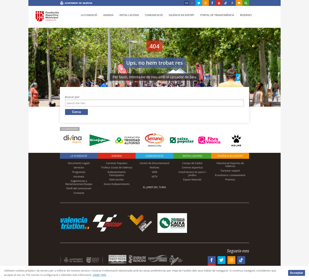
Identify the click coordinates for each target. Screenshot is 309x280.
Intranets (79, 177)
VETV (154, 177)
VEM (154, 173)
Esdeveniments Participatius (117, 174)
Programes (78, 173)
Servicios (79, 168)
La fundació (88, 18)
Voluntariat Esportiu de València (230, 165)
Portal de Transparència (213, 18)
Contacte (79, 193)
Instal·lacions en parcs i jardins (192, 174)
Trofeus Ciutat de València (116, 168)
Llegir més (129, 275)
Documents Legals (79, 164)
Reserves (242, 18)
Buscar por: (72, 97)
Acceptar (296, 272)
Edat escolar (116, 180)
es (192, 3)
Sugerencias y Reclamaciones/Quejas (78, 183)
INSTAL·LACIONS (192, 156)
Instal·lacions (127, 18)
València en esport (178, 18)
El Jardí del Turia (154, 188)
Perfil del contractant (78, 189)
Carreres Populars (116, 164)
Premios (230, 180)
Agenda (107, 18)
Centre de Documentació (154, 164)
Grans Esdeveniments (116, 185)
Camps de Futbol (192, 164)
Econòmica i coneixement (230, 175)
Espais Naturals (192, 180)
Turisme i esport (230, 171)
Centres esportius (192, 168)
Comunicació (151, 18)
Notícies (154, 168)
